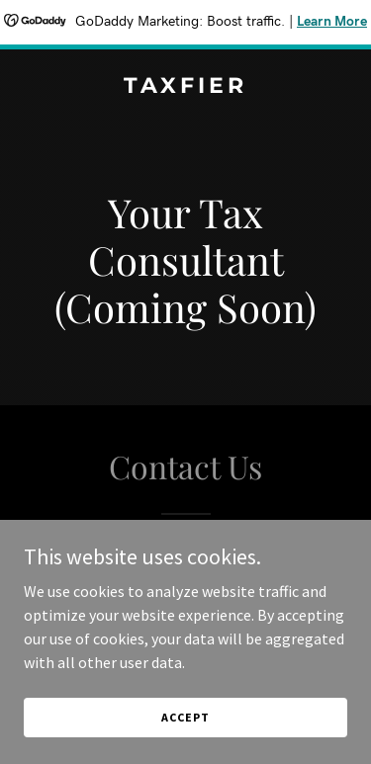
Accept (185, 717)
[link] (185, 87)
